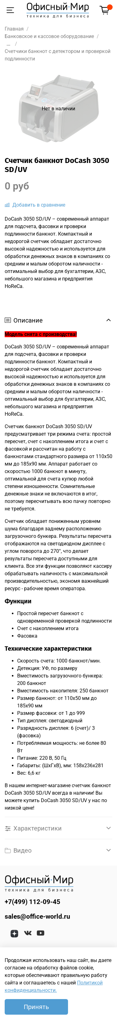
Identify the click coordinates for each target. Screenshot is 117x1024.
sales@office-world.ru (37, 916)
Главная (14, 29)
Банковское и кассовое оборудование (49, 36)
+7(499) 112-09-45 (32, 902)
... (8, 44)
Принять (36, 1007)
